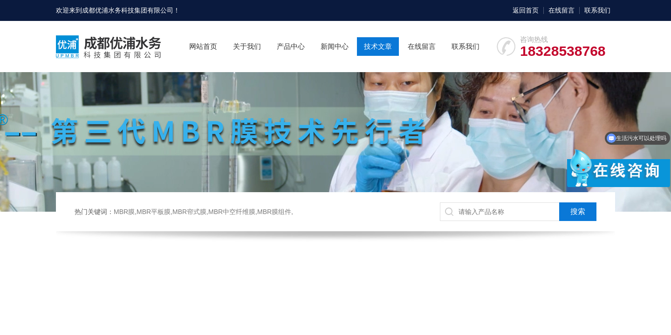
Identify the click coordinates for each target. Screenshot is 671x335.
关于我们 (247, 46)
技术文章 (378, 46)
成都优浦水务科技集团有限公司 (127, 10)
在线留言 (561, 10)
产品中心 (291, 46)
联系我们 (597, 10)
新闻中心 (335, 46)
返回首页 (526, 10)
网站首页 (203, 46)
